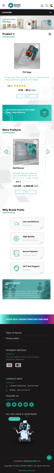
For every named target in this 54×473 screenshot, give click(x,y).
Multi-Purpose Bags (8, 19)
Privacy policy (12, 338)
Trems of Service (14, 332)
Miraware (31, 470)
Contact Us (14, 419)
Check (27, 96)
